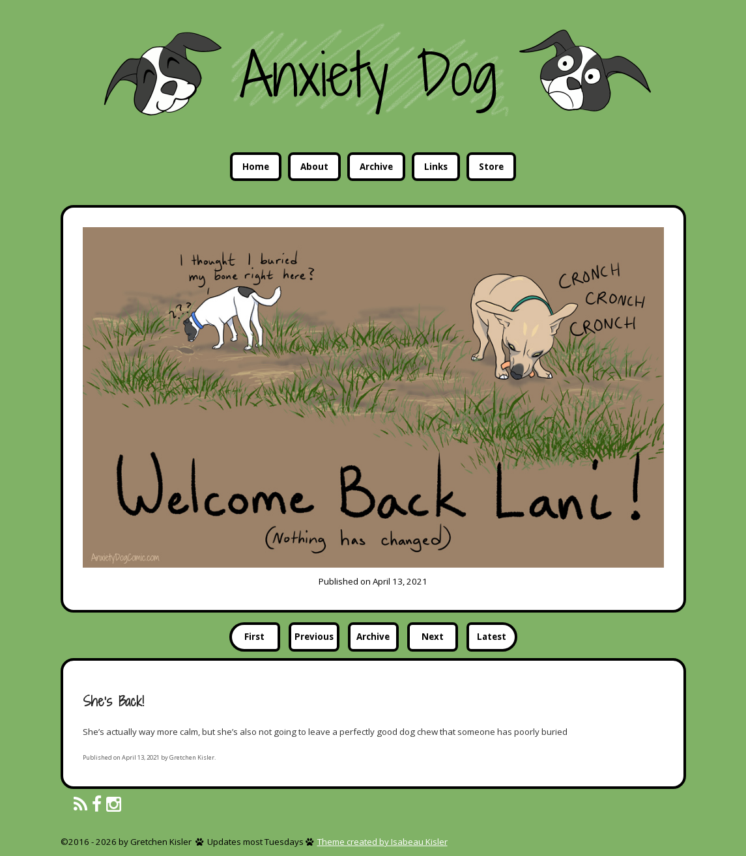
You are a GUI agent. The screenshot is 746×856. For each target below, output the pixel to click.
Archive (376, 167)
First (254, 636)
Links (436, 167)
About (314, 167)
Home (255, 167)
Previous (314, 636)
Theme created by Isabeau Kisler (382, 842)
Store (491, 167)
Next (433, 636)
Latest (491, 636)
